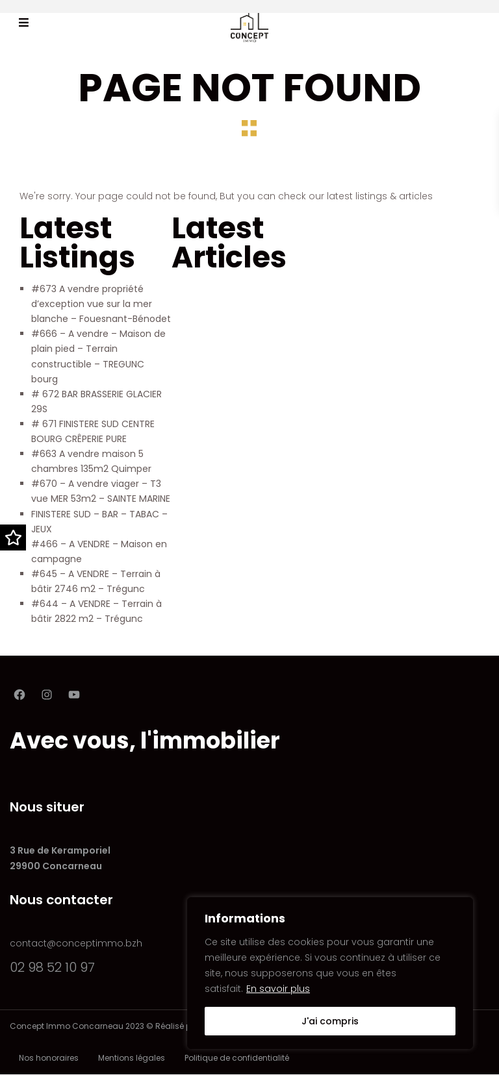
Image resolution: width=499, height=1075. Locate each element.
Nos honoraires (49, 1057)
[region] (330, 973)
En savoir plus (278, 988)
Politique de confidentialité (237, 1057)
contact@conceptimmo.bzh (76, 943)
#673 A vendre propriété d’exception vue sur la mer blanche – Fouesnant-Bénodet (101, 303)
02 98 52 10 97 (52, 967)
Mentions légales (131, 1057)
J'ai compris (330, 1021)
